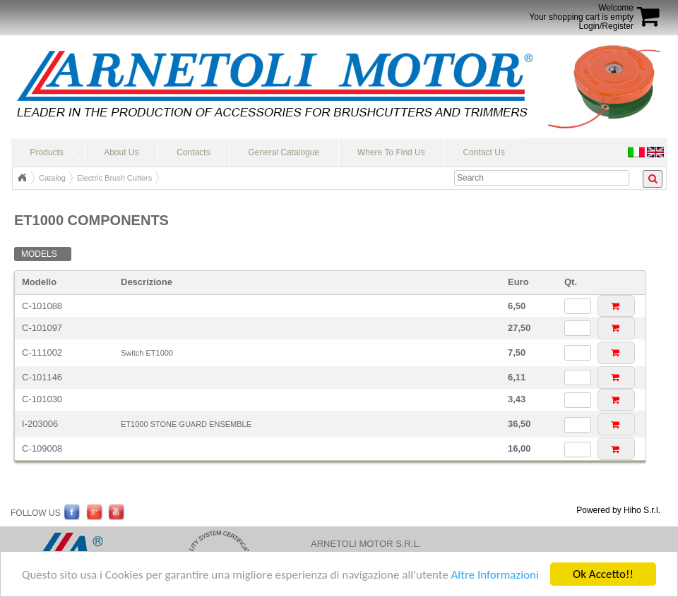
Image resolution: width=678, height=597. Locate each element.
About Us (121, 152)
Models (39, 254)
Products (46, 152)
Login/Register (606, 26)
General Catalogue (283, 152)
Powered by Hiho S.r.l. (618, 510)
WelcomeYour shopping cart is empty (581, 12)
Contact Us (484, 152)
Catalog (52, 178)
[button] (616, 306)
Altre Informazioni (494, 574)
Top (22, 177)
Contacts (193, 152)
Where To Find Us (391, 152)
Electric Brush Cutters (114, 178)
